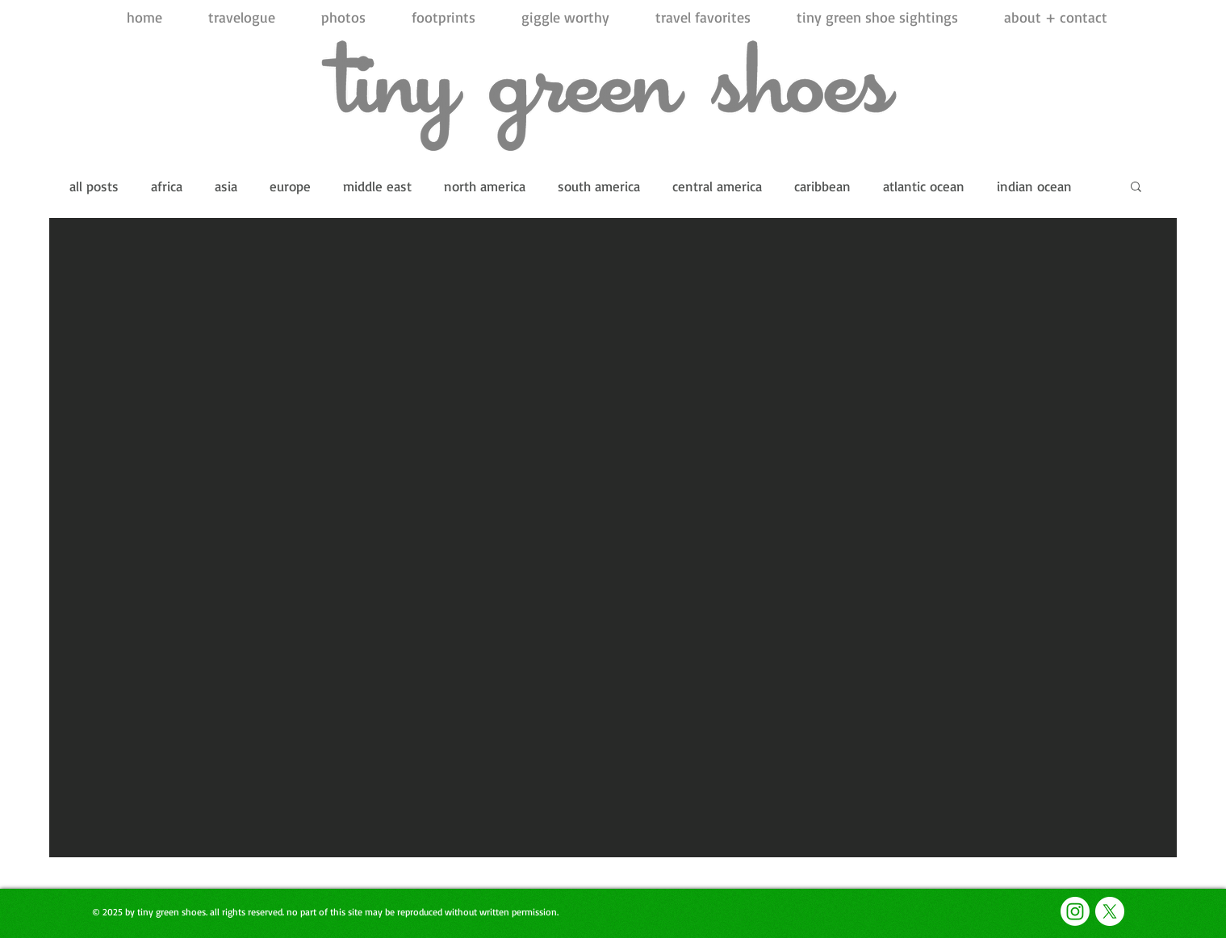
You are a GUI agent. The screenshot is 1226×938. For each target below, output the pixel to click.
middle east (377, 186)
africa (166, 186)
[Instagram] (1075, 911)
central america (717, 186)
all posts (94, 186)
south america (599, 186)
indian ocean (1034, 186)
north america (484, 186)
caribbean (822, 186)
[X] (1109, 911)
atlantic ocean (923, 186)
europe (290, 186)
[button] (1136, 187)
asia (226, 186)
